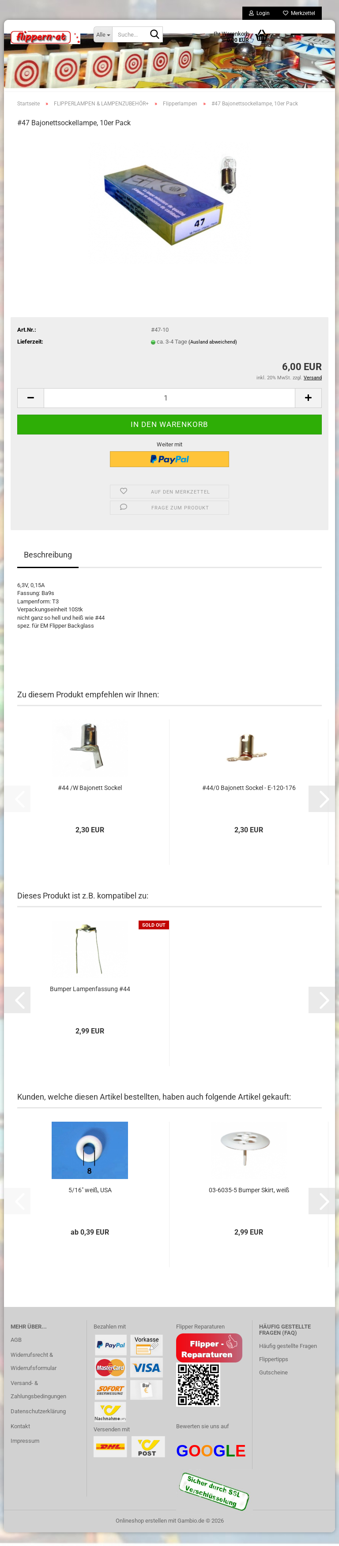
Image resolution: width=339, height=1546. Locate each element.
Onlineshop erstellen (141, 1534)
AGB (16, 1354)
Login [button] (259, 13)
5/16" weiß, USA (90, 1203)
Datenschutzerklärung (38, 1425)
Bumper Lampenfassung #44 (90, 1002)
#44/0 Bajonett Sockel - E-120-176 (249, 801)
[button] (30, 412)
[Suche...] (103, 34)
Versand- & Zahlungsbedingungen (38, 1403)
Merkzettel (299, 13)
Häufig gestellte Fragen (288, 1360)
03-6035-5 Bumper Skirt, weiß (249, 1203)
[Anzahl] (169, 412)
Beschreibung (48, 568)
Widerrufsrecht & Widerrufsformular (33, 1375)
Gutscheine (273, 1386)
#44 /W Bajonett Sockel (90, 801)
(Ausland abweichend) (212, 356)
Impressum (25, 1455)
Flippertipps (273, 1373)
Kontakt (20, 1440)
